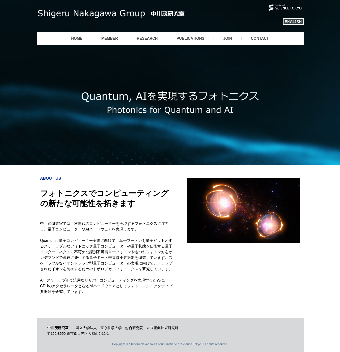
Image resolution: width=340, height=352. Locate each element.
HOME (76, 38)
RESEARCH (147, 38)
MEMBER (109, 38)
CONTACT (260, 38)
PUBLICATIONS (190, 38)
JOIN (227, 38)
